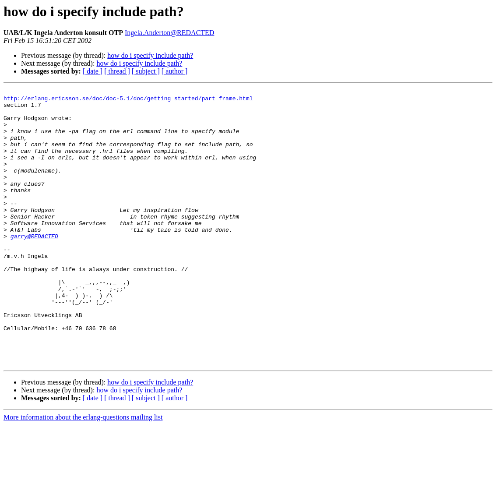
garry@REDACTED (34, 266)
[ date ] (92, 71)
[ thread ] (117, 71)
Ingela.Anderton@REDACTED (169, 32)
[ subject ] (146, 71)
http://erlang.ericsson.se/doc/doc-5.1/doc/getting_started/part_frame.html (128, 101)
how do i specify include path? (150, 55)
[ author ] (175, 71)
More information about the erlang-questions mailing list (83, 472)
